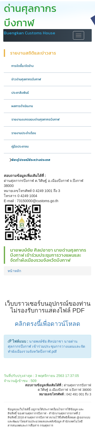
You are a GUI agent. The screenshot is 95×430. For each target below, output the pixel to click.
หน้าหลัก (14, 271)
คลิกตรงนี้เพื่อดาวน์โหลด (47, 323)
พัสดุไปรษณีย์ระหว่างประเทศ (30, 160)
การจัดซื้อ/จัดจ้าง (22, 66)
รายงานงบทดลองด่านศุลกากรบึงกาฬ (35, 119)
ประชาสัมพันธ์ (20, 92)
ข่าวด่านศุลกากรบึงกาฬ (26, 79)
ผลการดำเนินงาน (22, 106)
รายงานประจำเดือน (23, 133)
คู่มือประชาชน (20, 146)
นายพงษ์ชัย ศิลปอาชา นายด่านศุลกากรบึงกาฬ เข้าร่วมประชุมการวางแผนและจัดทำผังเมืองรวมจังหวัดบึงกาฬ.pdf (46, 346)
